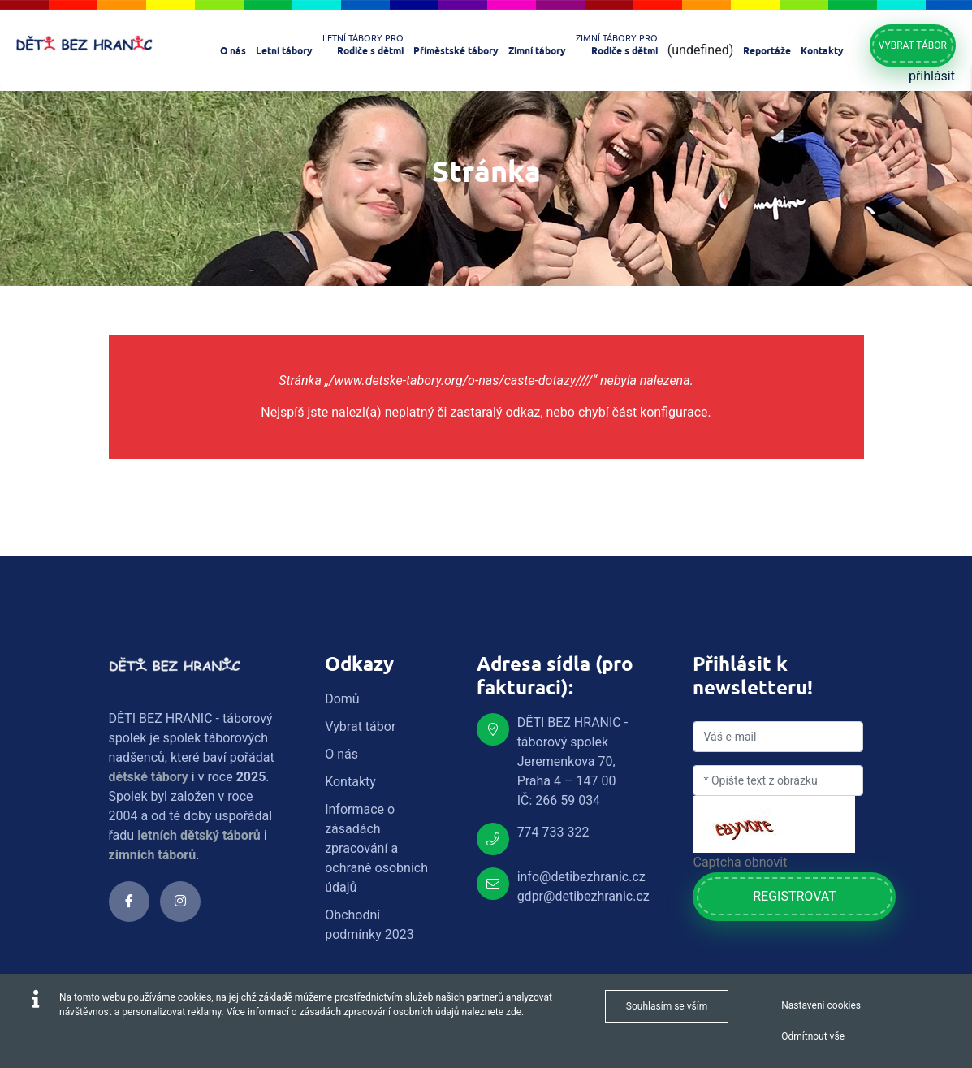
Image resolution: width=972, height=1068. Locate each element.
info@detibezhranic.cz (581, 876)
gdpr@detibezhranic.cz (583, 896)
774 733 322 (553, 832)
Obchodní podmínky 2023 (369, 924)
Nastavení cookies (821, 1005)
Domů (342, 699)
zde (513, 1012)
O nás (341, 754)
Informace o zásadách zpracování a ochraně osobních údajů (376, 848)
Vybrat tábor (913, 45)
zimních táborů (153, 855)
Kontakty (350, 781)
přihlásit (932, 76)
